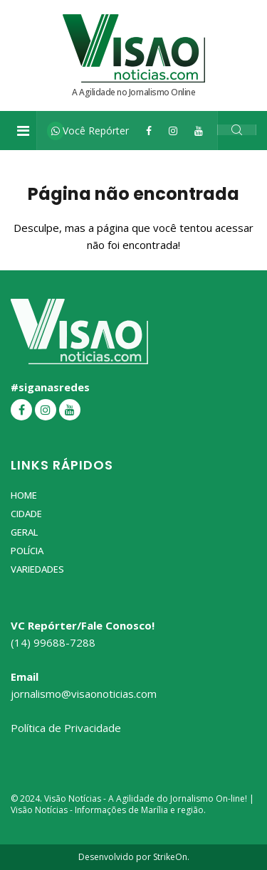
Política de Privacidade (66, 728)
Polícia (27, 550)
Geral (24, 532)
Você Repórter (90, 130)
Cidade (26, 513)
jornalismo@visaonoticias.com (84, 693)
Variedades (37, 569)
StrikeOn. (171, 857)
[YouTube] (198, 130)
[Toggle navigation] (23, 131)
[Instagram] (173, 130)
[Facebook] (149, 130)
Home (24, 495)
